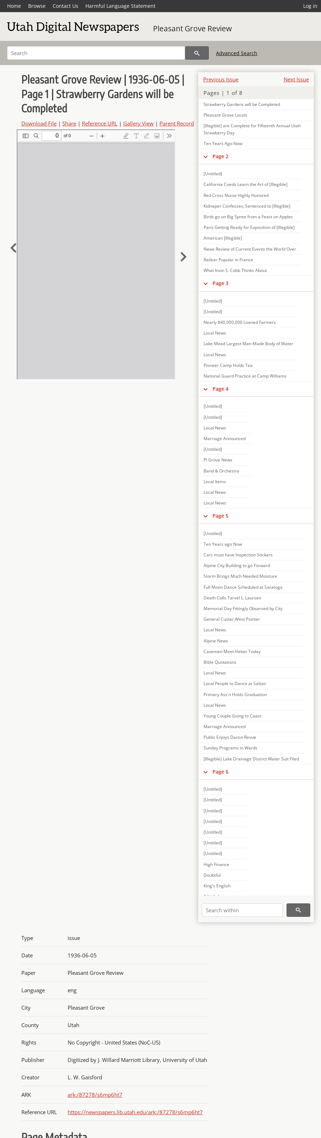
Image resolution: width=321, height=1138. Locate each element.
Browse (37, 5)
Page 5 (220, 515)
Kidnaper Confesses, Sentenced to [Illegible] (247, 206)
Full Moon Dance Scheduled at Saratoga (243, 587)
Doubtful (212, 875)
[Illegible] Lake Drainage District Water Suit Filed (251, 759)
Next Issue (296, 79)
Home (14, 5)
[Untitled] (213, 174)
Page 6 (220, 771)
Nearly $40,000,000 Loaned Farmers (240, 322)
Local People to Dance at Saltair (235, 683)
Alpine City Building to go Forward (237, 565)
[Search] (96, 53)
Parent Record (176, 123)
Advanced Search (236, 53)
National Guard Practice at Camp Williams (245, 376)
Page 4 (220, 388)
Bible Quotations (220, 662)
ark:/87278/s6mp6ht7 (95, 1094)
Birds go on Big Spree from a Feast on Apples (248, 217)
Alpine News (216, 641)
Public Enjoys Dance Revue (230, 737)
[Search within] (242, 910)
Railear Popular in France (228, 260)
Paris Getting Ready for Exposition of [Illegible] (249, 227)
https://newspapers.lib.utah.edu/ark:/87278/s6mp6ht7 (135, 1112)
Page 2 (220, 156)
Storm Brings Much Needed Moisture (240, 576)
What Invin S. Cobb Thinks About (235, 270)
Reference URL (99, 123)
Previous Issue (220, 79)
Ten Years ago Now (223, 544)
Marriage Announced (225, 439)
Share (69, 123)
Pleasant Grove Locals (225, 115)
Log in (310, 5)
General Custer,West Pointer (232, 619)
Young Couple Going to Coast (232, 716)
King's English (217, 886)
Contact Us (65, 5)
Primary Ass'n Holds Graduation (235, 694)
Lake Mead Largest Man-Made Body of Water (248, 344)
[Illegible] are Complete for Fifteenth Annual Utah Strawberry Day (252, 129)
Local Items (215, 482)
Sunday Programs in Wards (230, 748)
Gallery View (138, 123)
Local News (215, 333)
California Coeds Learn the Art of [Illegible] (246, 184)
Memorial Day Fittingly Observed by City (243, 608)
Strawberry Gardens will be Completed (242, 104)
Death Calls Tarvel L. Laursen (232, 598)
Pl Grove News (218, 460)
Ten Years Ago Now (223, 143)
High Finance (216, 864)
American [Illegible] (223, 238)
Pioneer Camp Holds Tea (228, 365)
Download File (39, 123)
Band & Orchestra (221, 471)
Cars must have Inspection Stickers (238, 555)
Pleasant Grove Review (192, 28)
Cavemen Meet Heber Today (232, 651)
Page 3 (220, 283)
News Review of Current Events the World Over (250, 249)
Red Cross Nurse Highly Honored (236, 195)
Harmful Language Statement (120, 5)
